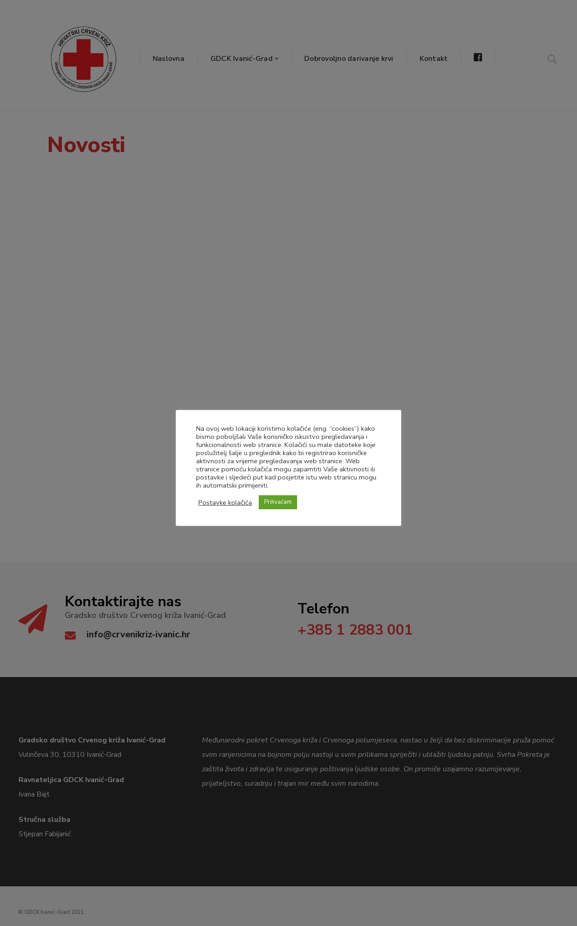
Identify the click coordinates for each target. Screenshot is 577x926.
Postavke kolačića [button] (225, 502)
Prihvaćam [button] (278, 502)
